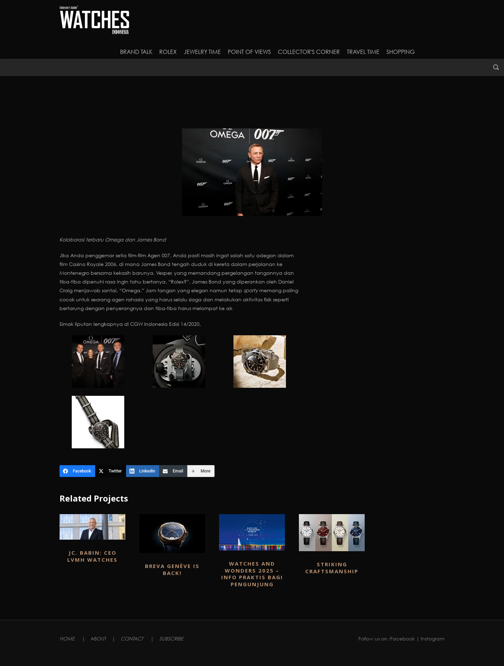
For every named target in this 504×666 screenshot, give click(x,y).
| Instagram (430, 638)
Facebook (402, 638)
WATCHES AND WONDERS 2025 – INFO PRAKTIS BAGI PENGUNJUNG (252, 574)
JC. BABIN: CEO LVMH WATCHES (92, 556)
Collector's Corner (309, 51)
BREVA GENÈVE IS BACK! (172, 569)
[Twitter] (110, 471)
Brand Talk (136, 51)
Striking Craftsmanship (331, 568)
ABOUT (98, 638)
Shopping (400, 51)
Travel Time (363, 51)
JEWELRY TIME (202, 51)
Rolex (168, 51)
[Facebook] (77, 471)
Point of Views (249, 51)
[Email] (173, 471)
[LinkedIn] (143, 471)
